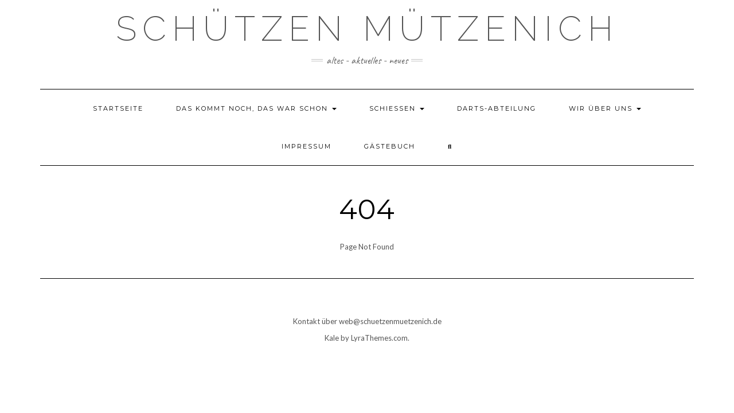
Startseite (118, 108)
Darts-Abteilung (496, 108)
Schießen (396, 108)
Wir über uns (605, 108)
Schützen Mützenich (367, 29)
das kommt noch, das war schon (256, 108)
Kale (332, 337)
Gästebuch (389, 146)
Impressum (306, 146)
